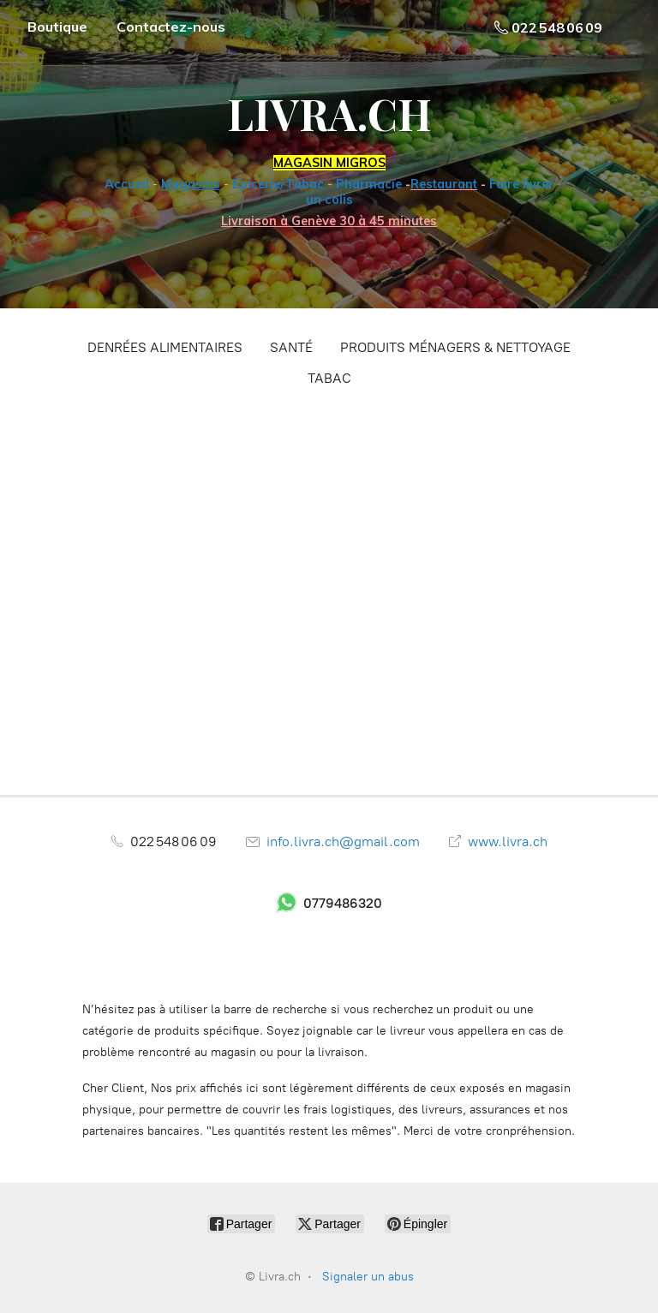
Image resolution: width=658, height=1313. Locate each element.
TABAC (329, 378)
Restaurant (443, 184)
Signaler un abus (368, 1276)
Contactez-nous (171, 26)
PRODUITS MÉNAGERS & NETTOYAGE (455, 347)
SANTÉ (291, 347)
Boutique (57, 26)
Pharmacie (369, 184)
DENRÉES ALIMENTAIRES (164, 347)
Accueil (127, 184)
